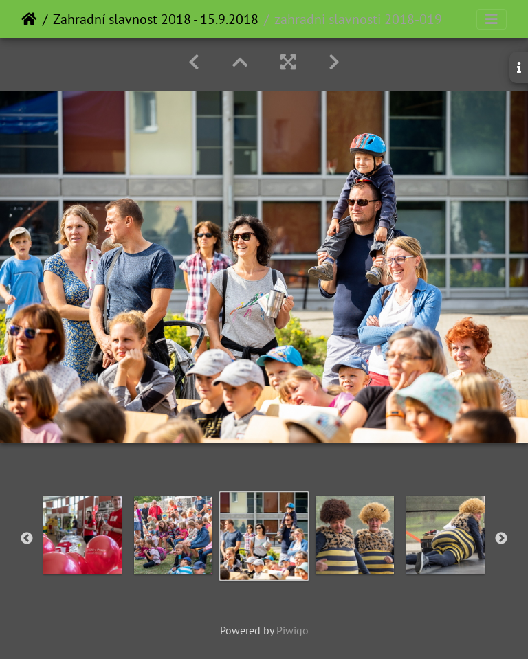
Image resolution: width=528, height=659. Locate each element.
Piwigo (292, 630)
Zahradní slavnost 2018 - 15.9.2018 (155, 19)
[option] (82, 535)
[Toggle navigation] (491, 19)
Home (29, 19)
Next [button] (501, 539)
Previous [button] (27, 539)
